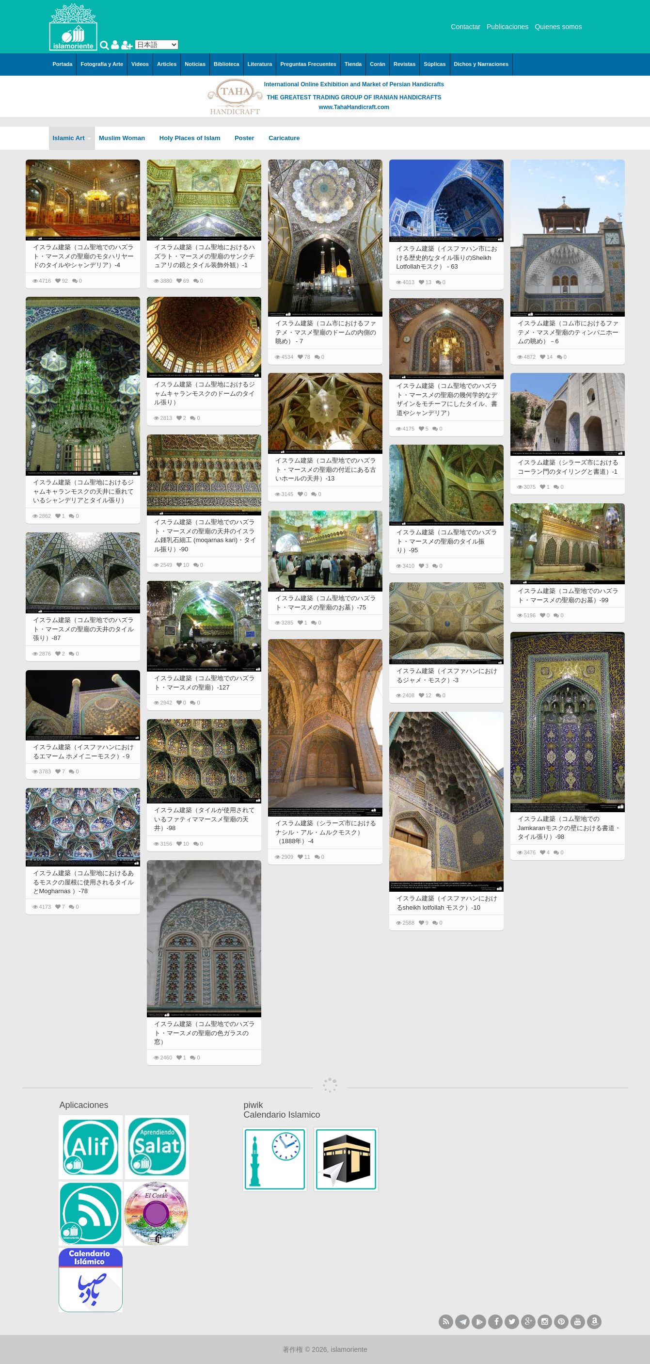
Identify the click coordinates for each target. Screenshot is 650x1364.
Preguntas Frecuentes (308, 64)
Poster (248, 138)
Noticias (195, 64)
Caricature (284, 138)
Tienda (353, 64)
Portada (63, 64)
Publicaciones (507, 27)
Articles (166, 64)
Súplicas (434, 64)
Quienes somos (558, 27)
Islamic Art (72, 138)
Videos (140, 64)
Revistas (404, 64)
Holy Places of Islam (193, 138)
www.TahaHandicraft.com (354, 107)
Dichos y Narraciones (481, 64)
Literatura (260, 64)
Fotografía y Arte (101, 64)
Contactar (465, 27)
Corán (377, 64)
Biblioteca (226, 64)
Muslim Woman (125, 138)
